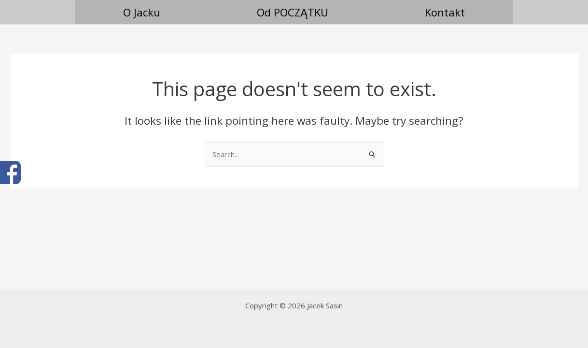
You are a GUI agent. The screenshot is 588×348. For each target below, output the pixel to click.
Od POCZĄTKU (292, 12)
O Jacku (141, 12)
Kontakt (445, 12)
